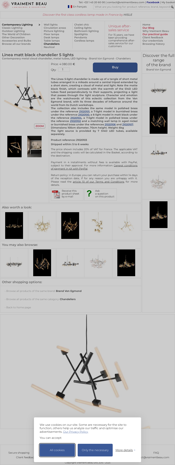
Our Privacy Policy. (75, 431)
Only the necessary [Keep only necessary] (95, 450)
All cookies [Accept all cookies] (57, 450)
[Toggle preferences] (124, 450)
